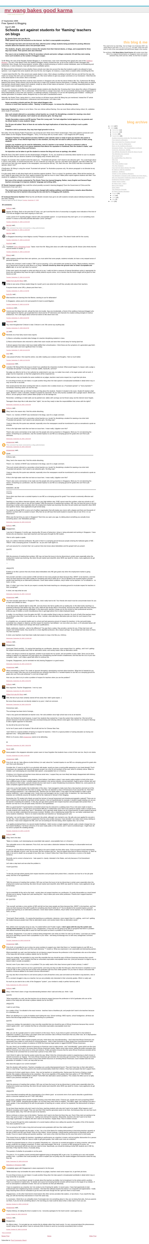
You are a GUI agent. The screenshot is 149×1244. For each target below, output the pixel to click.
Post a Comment (6, 1232)
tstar (7, 353)
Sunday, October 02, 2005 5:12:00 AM (16, 1229)
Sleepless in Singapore (14, 1165)
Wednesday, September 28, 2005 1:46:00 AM (18, 438)
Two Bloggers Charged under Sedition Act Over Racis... (129, 175)
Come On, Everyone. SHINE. (121, 150)
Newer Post (5, 1236)
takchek (8, 225)
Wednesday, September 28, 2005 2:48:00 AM (18, 446)
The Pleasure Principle (119, 189)
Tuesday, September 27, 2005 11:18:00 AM (18, 230)
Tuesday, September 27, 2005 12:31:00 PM (18, 277)
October (115, 134)
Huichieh (9, 243)
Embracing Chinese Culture (121, 179)
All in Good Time (117, 156)
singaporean (10, 364)
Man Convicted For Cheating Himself (124, 142)
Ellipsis (8, 255)
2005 (112, 128)
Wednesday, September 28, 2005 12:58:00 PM (19, 664)
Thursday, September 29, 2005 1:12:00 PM (17, 831)
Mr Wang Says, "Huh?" (119, 183)
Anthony (9, 208)
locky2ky (9, 294)
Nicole (8, 749)
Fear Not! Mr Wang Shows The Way (123, 168)
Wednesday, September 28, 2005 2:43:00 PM (18, 681)
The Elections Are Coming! (120, 154)
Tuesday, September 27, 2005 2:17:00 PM (17, 291)
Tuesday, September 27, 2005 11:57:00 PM (18, 360)
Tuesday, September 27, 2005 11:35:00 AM (18, 251)
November (115, 132)
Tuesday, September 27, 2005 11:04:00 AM (18, 222)
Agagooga (9, 321)
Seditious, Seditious (118, 171)
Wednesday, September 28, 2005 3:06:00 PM (18, 691)
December (115, 130)
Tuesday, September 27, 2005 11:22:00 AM (18, 240)
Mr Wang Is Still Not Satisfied (121, 169)
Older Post (92, 1236)
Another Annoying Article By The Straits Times (126, 138)
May (113, 199)
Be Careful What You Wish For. (122, 158)
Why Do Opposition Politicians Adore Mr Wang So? (128, 177)
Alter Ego (115, 160)
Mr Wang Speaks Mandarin (120, 191)
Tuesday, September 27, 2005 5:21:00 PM (17, 304)
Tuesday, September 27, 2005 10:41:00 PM (18, 350)
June (114, 197)
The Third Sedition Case (120, 164)
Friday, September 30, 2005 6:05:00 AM (17, 1161)
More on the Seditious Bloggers (122, 146)
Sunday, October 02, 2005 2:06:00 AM (16, 1214)
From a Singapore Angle (22, 247)
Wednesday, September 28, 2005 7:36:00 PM (18, 745)
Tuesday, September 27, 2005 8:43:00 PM (17, 318)
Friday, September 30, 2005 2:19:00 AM (17, 985)
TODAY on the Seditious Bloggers (123, 173)
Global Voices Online (118, 181)
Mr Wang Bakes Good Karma (38, 10)
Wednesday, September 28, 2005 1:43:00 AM (18, 404)
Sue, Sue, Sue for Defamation (121, 144)
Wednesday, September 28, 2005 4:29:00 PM (18, 704)
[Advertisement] (137, 27)
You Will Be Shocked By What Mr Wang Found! (127, 152)
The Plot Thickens (117, 166)
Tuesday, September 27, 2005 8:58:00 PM (17, 328)
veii (7, 331)
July (113, 195)
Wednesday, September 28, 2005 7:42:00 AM (18, 594)
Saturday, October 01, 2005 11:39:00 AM (17, 1204)
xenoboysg (10, 308)
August (114, 193)
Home (49, 1236)
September (116, 136)
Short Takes (116, 187)
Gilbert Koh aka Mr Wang (14, 281)
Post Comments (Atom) (19, 1240)
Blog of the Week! (117, 185)
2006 (112, 126)
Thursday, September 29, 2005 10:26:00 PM (18, 940)
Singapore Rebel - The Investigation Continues (127, 148)
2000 (112, 201)
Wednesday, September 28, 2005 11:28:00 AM (18, 638)
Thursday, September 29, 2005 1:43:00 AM (17, 755)
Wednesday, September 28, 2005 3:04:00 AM (18, 522)
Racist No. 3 (116, 162)
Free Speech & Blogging (120, 140)
